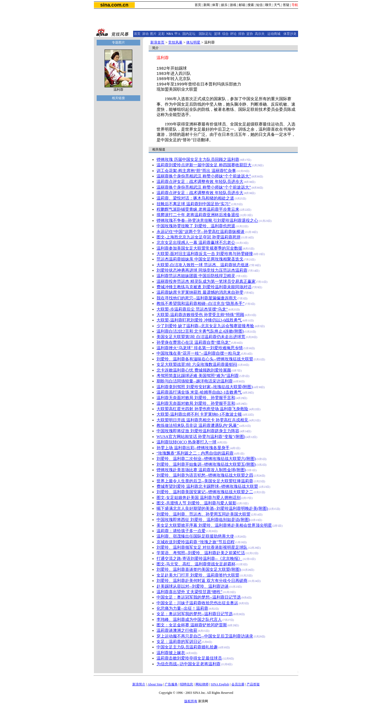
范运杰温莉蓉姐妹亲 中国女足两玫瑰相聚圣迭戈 (200, 259)
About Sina (155, 684)
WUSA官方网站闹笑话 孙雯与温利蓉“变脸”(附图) (201, 436)
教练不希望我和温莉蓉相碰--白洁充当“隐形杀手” (200, 303)
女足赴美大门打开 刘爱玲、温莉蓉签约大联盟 (198, 575)
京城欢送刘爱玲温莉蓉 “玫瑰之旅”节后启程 (196, 542)
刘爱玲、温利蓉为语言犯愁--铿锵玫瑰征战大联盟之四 (205, 475)
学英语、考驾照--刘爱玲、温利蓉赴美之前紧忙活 (201, 553)
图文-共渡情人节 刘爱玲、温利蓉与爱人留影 (197, 503)
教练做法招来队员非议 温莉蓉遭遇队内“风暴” (198, 425)
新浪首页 (157, 42)
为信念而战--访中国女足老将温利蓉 (188, 664)
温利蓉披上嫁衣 (171, 653)
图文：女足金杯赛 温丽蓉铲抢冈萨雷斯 (192, 625)
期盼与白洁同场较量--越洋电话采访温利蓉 (195, 381)
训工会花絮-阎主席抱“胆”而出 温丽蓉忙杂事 (196, 170)
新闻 (206, 5)
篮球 (217, 34)
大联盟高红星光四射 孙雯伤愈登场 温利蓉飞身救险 (202, 409)
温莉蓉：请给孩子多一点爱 (181, 531)
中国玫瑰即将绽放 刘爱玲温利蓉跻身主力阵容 (198, 431)
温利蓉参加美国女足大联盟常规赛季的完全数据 (199, 248)
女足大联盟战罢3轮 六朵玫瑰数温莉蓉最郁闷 (197, 364)
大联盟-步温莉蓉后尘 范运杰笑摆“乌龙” (192, 309)
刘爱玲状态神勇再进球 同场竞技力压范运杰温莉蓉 (202, 270)
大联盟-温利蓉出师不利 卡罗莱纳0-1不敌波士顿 (199, 414)
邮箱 (242, 5)
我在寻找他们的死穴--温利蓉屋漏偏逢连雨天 (197, 298)
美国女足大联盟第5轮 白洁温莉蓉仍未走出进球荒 (201, 337)
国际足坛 (205, 34)
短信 (259, 5)
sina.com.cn (114, 5)
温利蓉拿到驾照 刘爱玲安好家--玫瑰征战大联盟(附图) (205, 387)
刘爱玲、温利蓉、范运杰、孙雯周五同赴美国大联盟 (203, 514)
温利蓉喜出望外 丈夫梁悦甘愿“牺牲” (189, 592)
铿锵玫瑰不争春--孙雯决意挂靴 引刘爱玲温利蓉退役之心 (207, 220)
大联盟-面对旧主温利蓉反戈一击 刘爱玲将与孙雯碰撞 (205, 254)
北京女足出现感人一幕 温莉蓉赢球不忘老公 (196, 242)
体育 (215, 5)
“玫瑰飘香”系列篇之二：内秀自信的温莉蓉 (195, 453)
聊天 (268, 5)
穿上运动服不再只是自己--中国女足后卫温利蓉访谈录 (205, 636)
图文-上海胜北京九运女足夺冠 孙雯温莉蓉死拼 (199, 237)
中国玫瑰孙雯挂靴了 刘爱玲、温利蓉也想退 (196, 226)
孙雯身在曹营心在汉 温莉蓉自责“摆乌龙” (194, 342)
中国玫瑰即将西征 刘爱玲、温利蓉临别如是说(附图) (203, 519)
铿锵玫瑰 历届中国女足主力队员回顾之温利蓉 (198, 159)
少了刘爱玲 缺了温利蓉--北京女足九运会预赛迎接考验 (205, 326)
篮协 (249, 34)
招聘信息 (186, 684)
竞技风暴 (175, 42)
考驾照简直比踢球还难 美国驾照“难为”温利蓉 (198, 375)
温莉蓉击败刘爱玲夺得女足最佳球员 (189, 658)
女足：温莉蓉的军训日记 (179, 641)
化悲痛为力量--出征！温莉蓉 (182, 608)
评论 (233, 34)
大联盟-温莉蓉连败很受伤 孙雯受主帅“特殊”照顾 (200, 314)
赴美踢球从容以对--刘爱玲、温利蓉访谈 (193, 586)
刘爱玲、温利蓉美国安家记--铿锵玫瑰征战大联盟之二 (205, 492)
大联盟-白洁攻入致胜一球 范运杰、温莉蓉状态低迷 (203, 265)
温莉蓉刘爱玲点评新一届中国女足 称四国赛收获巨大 (204, 165)
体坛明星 (193, 42)
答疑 (286, 5)
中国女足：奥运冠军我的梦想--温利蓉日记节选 (199, 597)
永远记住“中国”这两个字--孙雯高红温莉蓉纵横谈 (200, 231)
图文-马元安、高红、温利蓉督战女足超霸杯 (196, 564)
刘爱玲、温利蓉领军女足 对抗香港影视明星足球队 (202, 547)
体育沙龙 (289, 34)
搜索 (250, 5)
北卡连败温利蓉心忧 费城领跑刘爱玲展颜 (194, 370)
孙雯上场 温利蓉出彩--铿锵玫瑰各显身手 (193, 448)
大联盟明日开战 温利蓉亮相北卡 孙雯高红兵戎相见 (202, 420)
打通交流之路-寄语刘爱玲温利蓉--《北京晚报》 (199, 558)
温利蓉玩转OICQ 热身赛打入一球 (186, 442)
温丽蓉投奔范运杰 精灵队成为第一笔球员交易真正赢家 (206, 281)
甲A (177, 34)
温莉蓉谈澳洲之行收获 (177, 630)
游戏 (233, 5)
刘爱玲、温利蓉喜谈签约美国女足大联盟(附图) (199, 569)
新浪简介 (138, 684)
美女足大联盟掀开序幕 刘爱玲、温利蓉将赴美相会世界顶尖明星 (214, 525)
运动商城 (273, 34)
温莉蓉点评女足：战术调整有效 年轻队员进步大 (200, 181)
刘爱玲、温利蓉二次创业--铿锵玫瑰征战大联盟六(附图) (206, 458)
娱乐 (224, 5)
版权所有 (190, 701)
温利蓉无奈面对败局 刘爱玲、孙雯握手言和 (196, 398)
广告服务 (171, 684)
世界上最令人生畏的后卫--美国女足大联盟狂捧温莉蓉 (205, 481)
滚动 (145, 34)
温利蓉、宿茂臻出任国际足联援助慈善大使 (195, 536)
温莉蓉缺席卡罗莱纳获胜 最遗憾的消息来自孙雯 (200, 292)
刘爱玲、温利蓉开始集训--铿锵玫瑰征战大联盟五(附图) (206, 464)
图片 (153, 34)
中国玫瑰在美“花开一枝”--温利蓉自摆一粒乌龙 (198, 353)
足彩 (161, 34)
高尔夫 (260, 34)
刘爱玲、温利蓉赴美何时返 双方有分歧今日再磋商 (202, 580)
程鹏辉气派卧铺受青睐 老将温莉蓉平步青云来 (198, 209)
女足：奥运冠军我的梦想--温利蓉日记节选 (195, 614)
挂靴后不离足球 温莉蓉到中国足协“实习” (194, 204)
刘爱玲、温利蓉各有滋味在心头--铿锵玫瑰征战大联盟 (205, 359)
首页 (198, 5)
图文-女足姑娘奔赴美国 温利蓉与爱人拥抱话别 (199, 497)
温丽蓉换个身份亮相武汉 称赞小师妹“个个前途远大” (204, 176)
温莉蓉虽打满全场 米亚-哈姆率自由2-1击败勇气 (199, 392)
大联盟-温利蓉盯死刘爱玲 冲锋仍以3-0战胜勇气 (199, 320)
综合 (225, 34)
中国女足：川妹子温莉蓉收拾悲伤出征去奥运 (197, 603)
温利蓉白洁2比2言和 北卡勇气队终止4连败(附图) (200, 331)
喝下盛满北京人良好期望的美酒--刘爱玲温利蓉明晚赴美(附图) (212, 508)
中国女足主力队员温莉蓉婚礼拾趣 (187, 647)
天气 (277, 5)
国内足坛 (188, 34)
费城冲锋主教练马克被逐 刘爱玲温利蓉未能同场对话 (204, 287)
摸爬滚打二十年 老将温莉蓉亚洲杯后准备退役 (198, 215)
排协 (241, 34)
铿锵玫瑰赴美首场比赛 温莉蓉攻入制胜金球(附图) (201, 470)
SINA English (220, 684)
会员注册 (237, 684)
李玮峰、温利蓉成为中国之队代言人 (189, 619)
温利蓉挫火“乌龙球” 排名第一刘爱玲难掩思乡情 (200, 348)
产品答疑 (253, 684)
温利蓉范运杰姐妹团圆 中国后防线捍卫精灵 (196, 276)
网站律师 (202, 684)
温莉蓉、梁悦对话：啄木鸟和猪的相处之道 (195, 198)
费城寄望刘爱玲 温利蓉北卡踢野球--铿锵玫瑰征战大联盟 (207, 486)
